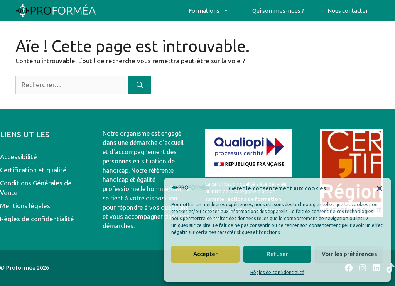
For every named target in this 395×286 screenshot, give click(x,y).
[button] (379, 188)
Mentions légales (25, 205)
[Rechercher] (139, 85)
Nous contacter (347, 10)
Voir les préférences (349, 254)
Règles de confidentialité (277, 272)
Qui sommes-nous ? (278, 10)
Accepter (205, 254)
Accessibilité (18, 156)
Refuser (277, 254)
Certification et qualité (33, 169)
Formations (215, 10)
